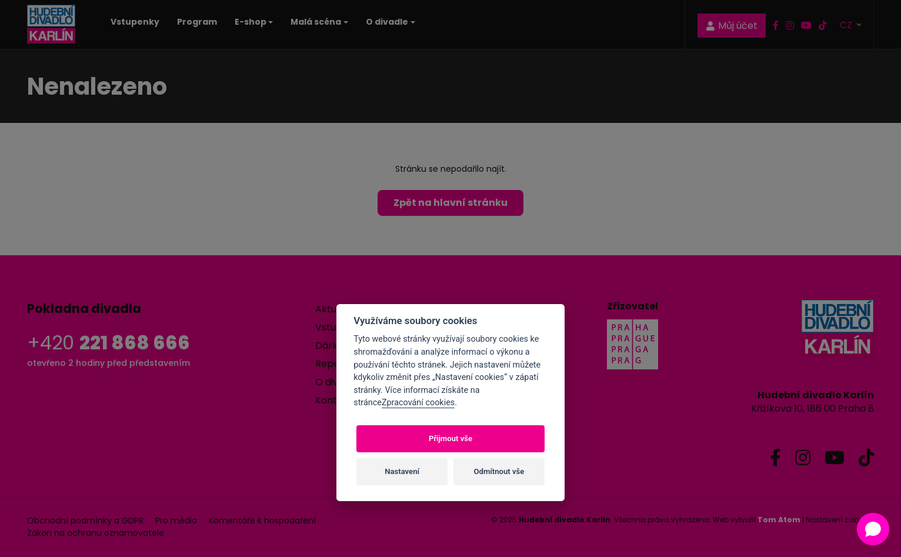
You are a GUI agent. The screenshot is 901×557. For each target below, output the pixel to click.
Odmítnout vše (499, 471)
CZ (847, 24)
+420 (108, 342)
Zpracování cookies (418, 403)
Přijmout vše (450, 438)
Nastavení (402, 471)
